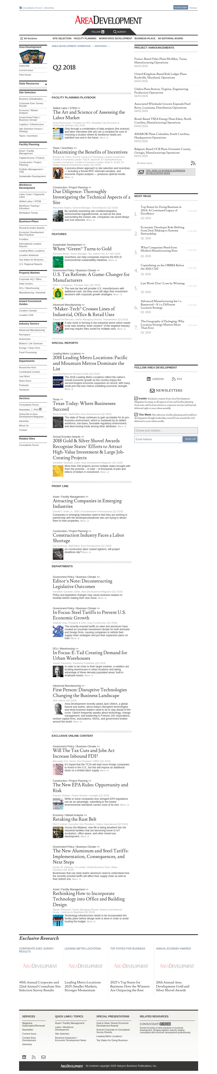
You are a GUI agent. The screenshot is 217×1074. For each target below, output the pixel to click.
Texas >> (58, 399)
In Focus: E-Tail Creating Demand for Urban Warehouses (90, 655)
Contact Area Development (29, 1039)
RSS (35, 409)
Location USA (26, 315)
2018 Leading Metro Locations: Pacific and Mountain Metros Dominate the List (90, 363)
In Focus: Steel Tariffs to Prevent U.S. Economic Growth (89, 615)
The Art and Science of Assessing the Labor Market (89, 115)
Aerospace (24, 334)
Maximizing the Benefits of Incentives (90, 152)
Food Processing (28, 352)
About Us (24, 425)
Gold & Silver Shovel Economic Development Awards (112, 1024)
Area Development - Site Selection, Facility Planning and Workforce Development (108, 20)
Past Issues (25, 74)
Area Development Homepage (71, 46)
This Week (165, 418)
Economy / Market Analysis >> (70, 815)
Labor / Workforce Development (64, 1028)
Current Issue (26, 70)
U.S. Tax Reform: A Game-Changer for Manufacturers (91, 277)
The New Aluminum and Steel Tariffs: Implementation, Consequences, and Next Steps (90, 856)
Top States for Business (31, 259)
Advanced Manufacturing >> (69, 304)
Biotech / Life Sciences (31, 343)
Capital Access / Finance (32, 158)
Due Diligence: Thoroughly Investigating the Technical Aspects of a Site (91, 197)
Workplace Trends (28, 212)
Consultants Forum (32, 8)
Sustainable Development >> (69, 244)
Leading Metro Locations (32, 250)
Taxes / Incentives (28, 135)
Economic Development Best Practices (31, 233)
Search (119, 32)
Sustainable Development (32, 176)
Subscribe (180, 7)
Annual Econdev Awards (31, 228)
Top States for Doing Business (112, 1040)
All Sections (30, 38)
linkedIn (155, 379)
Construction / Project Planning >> (72, 187)
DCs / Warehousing (29, 288)
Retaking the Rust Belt (74, 819)
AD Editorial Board (170, 38)
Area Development (30, 47)
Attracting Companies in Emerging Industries (87, 504)
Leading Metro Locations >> (68, 353)
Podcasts (24, 385)
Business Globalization (31, 99)
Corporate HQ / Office (30, 279)
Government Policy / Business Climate (29, 118)
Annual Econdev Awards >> (68, 436)
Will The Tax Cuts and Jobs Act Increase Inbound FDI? (84, 753)
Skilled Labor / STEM (30, 201)
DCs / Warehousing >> (65, 648)
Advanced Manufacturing (32, 330)
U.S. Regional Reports (30, 264)
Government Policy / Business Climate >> (76, 270)
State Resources (29, 83)
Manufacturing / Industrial (32, 292)
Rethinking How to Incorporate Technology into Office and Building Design (89, 899)
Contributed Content (29, 372)
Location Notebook (29, 255)
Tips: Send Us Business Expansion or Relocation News (165, 171)
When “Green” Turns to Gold (82, 249)
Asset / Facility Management (26, 152)
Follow (97, 32)
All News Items (144, 163)
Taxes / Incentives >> (65, 148)
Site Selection (62, 1033)
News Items (25, 380)
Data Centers (26, 283)
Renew (193, 8)
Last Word (24, 376)
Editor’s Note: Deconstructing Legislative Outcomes (82, 584)
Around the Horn (27, 367)
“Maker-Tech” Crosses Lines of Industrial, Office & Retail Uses (84, 312)
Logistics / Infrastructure (31, 124)
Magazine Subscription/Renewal (33, 1024)
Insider (165, 403)
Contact (23, 430)
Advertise (49, 8)
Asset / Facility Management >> (70, 496)
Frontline (23, 239)
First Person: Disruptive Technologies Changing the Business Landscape (90, 693)
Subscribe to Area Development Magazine (31, 415)
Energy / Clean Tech (29, 348)
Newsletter (24, 409)
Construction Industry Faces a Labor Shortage (88, 538)
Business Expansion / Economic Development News (70, 1039)
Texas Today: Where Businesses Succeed (84, 406)
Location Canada (28, 310)
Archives (101, 46)
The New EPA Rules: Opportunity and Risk (90, 788)
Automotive (25, 339)
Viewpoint (24, 389)
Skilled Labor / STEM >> (66, 108)
